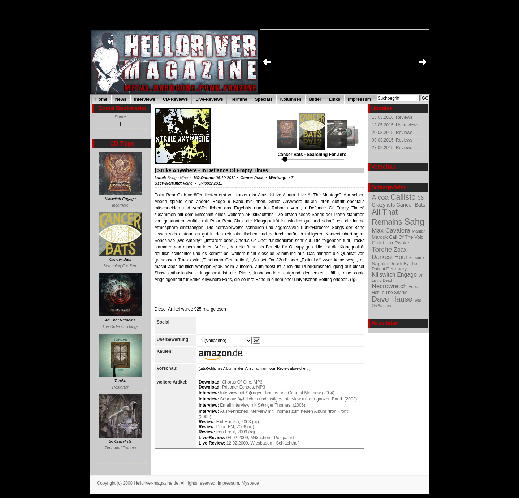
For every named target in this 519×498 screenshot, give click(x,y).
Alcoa (381, 197)
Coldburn (383, 243)
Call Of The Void (406, 237)
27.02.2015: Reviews (392, 147)
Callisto (404, 197)
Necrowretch (390, 286)
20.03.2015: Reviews (392, 132)
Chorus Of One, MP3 (242, 382)
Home (101, 99)
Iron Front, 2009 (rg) (235, 431)
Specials (264, 99)
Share (120, 117)
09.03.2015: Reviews (392, 140)
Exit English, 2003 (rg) (237, 421)
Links (334, 99)
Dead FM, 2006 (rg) (235, 426)
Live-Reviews (209, 99)
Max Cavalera (392, 230)
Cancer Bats (410, 205)
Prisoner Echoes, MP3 (243, 387)
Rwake (401, 243)
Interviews (144, 99)
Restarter (120, 387)
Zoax (400, 250)
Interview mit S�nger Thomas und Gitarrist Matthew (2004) (277, 392)
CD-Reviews (175, 99)
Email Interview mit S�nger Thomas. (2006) (262, 405)
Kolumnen (291, 99)
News (120, 99)
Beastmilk (416, 258)
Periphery (396, 269)
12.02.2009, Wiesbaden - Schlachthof (262, 443)
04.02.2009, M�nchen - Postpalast (260, 437)
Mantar (418, 231)
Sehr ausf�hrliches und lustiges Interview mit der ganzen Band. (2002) (288, 399)
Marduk (380, 237)
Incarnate (120, 205)
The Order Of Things (120, 326)
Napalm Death (387, 263)
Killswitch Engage (395, 275)
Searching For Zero (120, 266)
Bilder (315, 99)
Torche (383, 249)
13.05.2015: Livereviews (395, 124)
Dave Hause (393, 299)
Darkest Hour (390, 257)
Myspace (250, 483)
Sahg (414, 221)
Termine (239, 99)
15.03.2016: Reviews (392, 117)
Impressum (359, 99)
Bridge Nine (177, 178)
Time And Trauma (120, 448)
